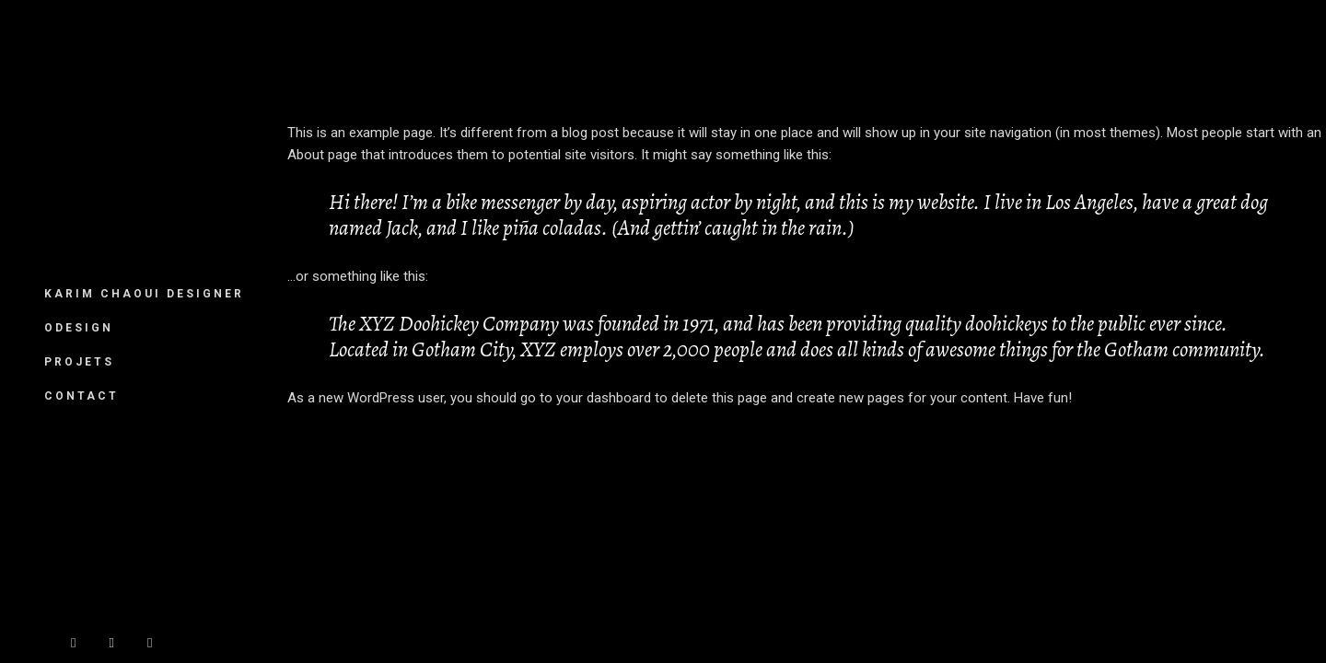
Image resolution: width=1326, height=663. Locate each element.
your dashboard (603, 398)
